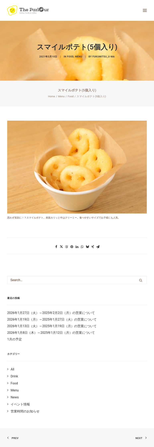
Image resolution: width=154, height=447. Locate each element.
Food (70, 56)
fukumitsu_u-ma (103, 56)
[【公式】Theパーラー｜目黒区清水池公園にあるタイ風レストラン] (28, 10)
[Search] (77, 280)
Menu (78, 56)
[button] (56, 246)
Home (51, 96)
